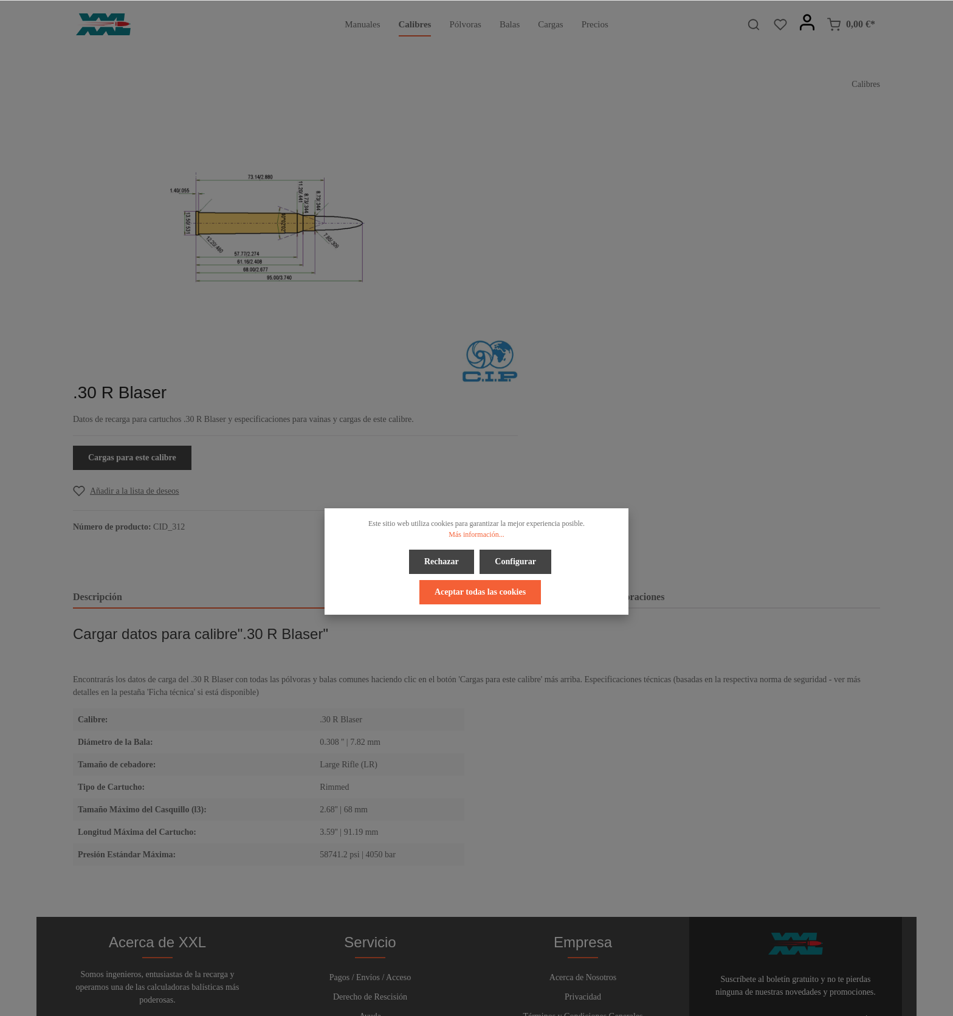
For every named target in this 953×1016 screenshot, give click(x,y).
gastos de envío (760, 999)
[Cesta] (851, 24)
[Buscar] (753, 24)
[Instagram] (507, 972)
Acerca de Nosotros (582, 805)
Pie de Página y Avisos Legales (583, 864)
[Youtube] (488, 972)
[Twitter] (467, 972)
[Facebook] (447, 972)
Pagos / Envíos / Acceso (370, 805)
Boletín (369, 883)
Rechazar (442, 561)
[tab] (205, 390)
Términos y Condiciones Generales (582, 844)
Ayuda (370, 844)
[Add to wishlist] (542, 268)
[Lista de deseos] (780, 24)
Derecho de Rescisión (370, 825)
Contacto (370, 864)
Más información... (476, 534)
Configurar (515, 561)
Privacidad (583, 825)
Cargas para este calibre (548, 235)
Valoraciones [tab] (637, 389)
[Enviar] (868, 849)
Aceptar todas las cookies (480, 590)
